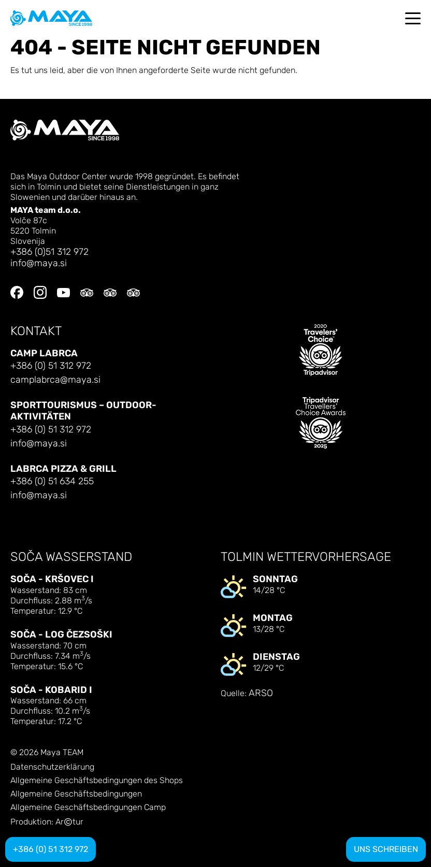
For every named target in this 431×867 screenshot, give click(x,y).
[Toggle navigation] (413, 18)
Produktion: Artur (46, 822)
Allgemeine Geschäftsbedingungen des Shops (96, 780)
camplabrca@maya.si (55, 379)
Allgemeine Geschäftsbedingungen (76, 794)
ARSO (261, 693)
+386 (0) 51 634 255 (52, 481)
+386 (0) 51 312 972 (50, 365)
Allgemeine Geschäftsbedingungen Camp (88, 807)
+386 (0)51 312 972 (49, 252)
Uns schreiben (386, 849)
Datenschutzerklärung (52, 767)
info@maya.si (38, 263)
